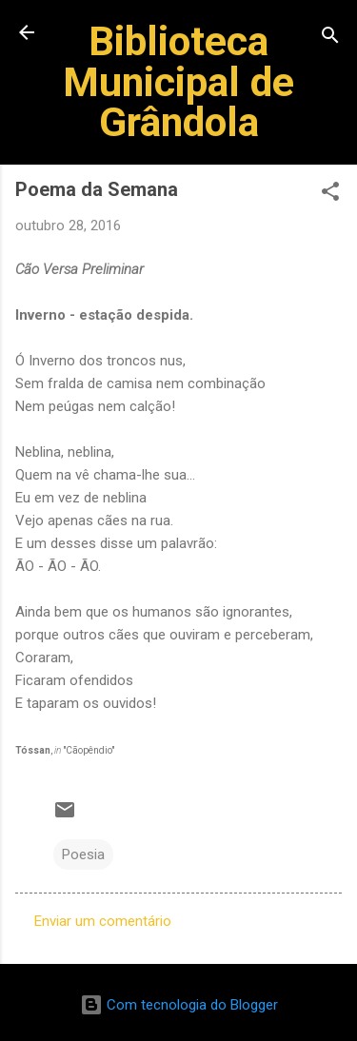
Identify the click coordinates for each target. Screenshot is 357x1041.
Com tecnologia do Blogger (179, 1004)
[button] (330, 194)
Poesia (83, 854)
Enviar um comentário (102, 921)
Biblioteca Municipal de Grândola (178, 81)
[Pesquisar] (330, 39)
